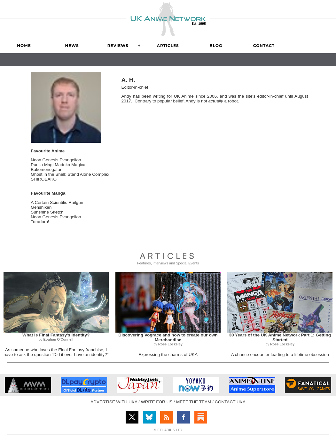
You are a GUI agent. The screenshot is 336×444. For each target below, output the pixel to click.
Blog (216, 45)
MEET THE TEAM (193, 402)
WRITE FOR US (157, 402)
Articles (168, 45)
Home (24, 45)
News (72, 45)
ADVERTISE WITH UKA (113, 402)
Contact (264, 45)
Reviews (118, 45)
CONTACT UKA (230, 402)
